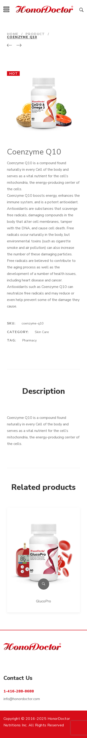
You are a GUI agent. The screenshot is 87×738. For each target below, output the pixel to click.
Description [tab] (43, 391)
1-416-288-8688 (18, 691)
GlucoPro (43, 601)
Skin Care (42, 332)
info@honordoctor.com (21, 698)
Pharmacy (29, 340)
